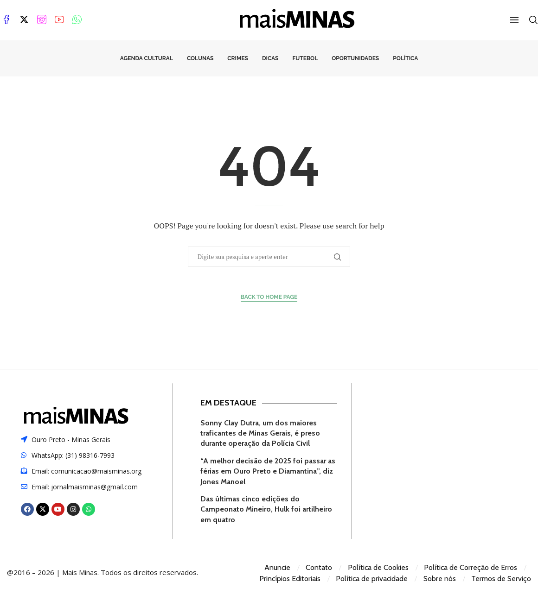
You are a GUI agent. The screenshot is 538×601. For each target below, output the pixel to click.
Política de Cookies (378, 567)
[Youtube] (59, 19)
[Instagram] (41, 19)
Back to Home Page (269, 297)
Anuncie (277, 567)
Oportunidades (355, 58)
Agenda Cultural (146, 58)
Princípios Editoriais (289, 578)
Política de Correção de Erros (470, 567)
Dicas (270, 58)
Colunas (200, 58)
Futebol (305, 58)
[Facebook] (6, 19)
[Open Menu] (514, 20)
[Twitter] (24, 19)
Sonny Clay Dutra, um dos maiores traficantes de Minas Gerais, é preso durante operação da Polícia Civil (260, 433)
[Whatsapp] (76, 19)
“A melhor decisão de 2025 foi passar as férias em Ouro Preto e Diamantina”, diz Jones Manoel (267, 471)
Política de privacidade (372, 578)
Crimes (237, 58)
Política (405, 58)
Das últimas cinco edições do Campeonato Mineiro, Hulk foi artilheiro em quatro (266, 509)
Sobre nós (439, 578)
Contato (319, 567)
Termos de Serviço (501, 578)
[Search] (533, 20)
